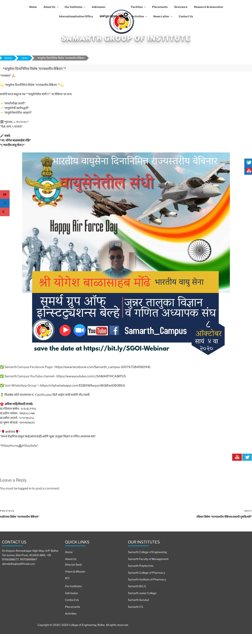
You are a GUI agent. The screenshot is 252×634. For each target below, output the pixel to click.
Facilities (138, 6)
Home (33, 6)
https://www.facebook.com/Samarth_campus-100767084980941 (102, 367)
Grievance (180, 6)
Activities (139, 16)
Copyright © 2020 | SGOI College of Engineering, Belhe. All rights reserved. (83, 624)
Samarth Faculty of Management (148, 559)
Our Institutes (75, 6)
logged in (24, 488)
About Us (51, 6)
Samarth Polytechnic (141, 565)
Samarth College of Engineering (147, 552)
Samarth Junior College (142, 593)
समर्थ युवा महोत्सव (113, 16)
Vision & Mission (75, 571)
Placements (160, 6)
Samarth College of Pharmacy (146, 572)
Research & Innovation (208, 6)
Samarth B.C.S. (137, 586)
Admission (98, 6)
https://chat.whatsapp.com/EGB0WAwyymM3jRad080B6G (82, 385)
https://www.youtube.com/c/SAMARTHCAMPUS (91, 376)
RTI (67, 578)
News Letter (163, 16)
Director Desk (73, 564)
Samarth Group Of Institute (126, 38)
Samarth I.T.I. (136, 606)
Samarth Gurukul (138, 599)
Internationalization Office (76, 16)
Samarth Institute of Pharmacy (147, 579)
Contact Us (186, 16)
